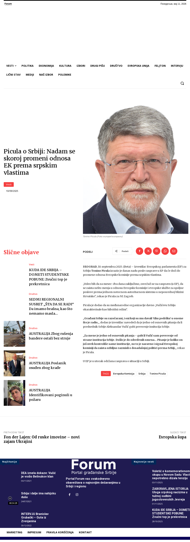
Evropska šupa (172, 439)
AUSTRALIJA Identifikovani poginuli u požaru (50, 397)
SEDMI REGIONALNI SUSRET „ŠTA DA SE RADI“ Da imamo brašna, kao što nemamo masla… (51, 308)
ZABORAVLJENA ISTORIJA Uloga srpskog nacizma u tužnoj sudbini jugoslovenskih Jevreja (170, 496)
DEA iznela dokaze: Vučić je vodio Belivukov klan (38, 476)
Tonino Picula (158, 375)
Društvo (33, 296)
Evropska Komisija (123, 375)
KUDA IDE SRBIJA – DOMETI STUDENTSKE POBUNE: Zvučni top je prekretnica (49, 279)
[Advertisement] (95, 33)
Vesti (9, 185)
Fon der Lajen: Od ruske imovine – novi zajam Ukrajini (42, 441)
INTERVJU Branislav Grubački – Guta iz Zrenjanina (35, 519)
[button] (182, 83)
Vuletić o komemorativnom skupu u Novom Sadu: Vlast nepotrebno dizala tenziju (171, 477)
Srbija (141, 375)
